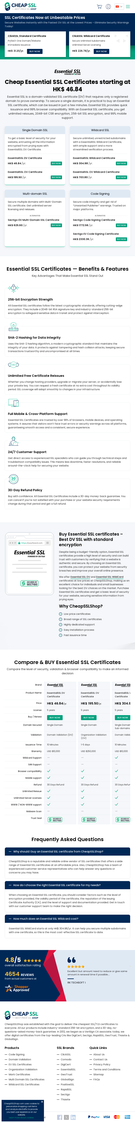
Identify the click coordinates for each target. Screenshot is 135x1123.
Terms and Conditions (106, 1069)
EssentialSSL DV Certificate (25, 158)
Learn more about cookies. (21, 1117)
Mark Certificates (19, 1074)
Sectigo (65, 1094)
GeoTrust (66, 1074)
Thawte (65, 1099)
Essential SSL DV (80, 577)
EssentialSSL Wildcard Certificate (94, 158)
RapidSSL (66, 1089)
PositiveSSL (67, 1084)
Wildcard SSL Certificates (24, 1084)
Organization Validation (23, 1069)
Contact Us (100, 1059)
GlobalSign (67, 1079)
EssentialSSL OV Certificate (25, 172)
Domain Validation (20, 1059)
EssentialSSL (68, 1069)
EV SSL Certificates (20, 1064)
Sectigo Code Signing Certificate (94, 220)
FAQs (96, 1079)
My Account (108, 6)
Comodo (66, 1059)
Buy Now (35, 51)
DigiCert (66, 1064)
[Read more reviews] (17, 991)
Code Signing (16, 1054)
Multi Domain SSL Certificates (26, 1079)
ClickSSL (66, 1054)
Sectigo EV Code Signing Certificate (96, 234)
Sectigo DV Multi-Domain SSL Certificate (33, 220)
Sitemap (98, 1074)
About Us (99, 1054)
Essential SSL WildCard (109, 577)
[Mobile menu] (127, 6)
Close (42, 1101)
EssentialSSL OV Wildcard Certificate (96, 172)
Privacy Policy (101, 1064)
